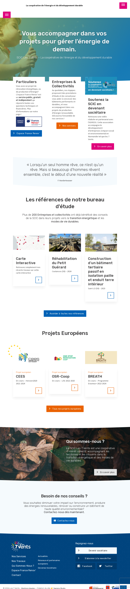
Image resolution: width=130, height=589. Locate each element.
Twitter (105, 567)
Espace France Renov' (25, 134)
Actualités (43, 553)
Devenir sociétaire (91, 551)
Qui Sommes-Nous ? (23, 562)
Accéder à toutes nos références (64, 314)
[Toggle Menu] (123, 5)
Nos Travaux (18, 557)
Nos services (66, 126)
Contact (16, 571)
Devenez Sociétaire (47, 564)
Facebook (83, 567)
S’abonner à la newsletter (93, 559)
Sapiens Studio (61, 585)
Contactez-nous (63, 521)
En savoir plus (101, 147)
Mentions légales (28, 585)
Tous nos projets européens (63, 409)
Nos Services (19, 553)
